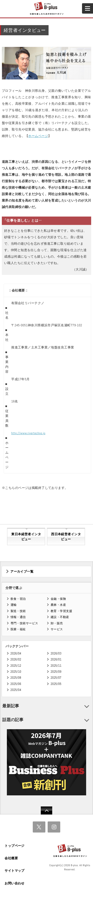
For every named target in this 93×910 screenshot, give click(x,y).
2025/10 (16, 672)
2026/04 (16, 653)
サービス (57, 629)
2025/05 (56, 684)
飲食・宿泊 (18, 599)
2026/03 (56, 653)
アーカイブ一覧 (21, 571)
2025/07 (56, 678)
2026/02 (16, 659)
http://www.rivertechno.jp (28, 433)
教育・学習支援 (61, 611)
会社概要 (11, 858)
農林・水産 (58, 605)
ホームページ (38, 136)
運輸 (14, 605)
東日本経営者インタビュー (26, 536)
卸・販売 (57, 623)
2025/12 (16, 666)
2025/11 (56, 666)
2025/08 (16, 678)
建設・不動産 (60, 617)
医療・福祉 (18, 629)
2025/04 (16, 690)
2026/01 (56, 659)
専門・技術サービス (24, 623)
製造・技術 (18, 611)
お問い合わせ (15, 883)
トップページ (15, 846)
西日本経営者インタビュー (66, 536)
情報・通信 (18, 617)
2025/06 (16, 684)
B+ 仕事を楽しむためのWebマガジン (46, 8)
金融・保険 (58, 599)
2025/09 (56, 672)
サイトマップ (15, 870)
